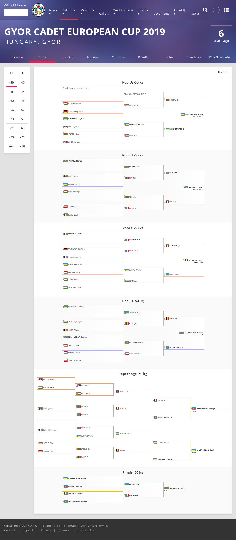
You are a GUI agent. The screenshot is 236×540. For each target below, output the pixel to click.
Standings (194, 57)
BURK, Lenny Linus (79, 111)
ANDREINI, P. (137, 241)
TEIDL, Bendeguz (78, 193)
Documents (161, 13)
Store (195, 13)
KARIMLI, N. (137, 168)
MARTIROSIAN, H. (140, 126)
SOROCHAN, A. (138, 271)
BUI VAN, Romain (78, 257)
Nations (92, 57)
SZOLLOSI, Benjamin (80, 323)
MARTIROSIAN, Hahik (82, 120)
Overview (17, 57)
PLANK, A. (135, 281)
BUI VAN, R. (136, 251)
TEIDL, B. (134, 199)
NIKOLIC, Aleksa (77, 126)
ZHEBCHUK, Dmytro (80, 308)
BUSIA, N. (134, 208)
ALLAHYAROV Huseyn (185, 334)
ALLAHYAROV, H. (140, 344)
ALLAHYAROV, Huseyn (82, 339)
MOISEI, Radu (76, 178)
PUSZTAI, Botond (78, 105)
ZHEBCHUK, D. (137, 314)
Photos (168, 57)
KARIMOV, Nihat (78, 354)
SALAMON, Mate (78, 287)
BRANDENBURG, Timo (81, 251)
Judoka (67, 57)
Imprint (28, 530)
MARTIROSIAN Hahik (185, 116)
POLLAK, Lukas (77, 208)
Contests (118, 57)
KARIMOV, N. (137, 354)
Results (143, 57)
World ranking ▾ (123, 11)
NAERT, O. (135, 323)
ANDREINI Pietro (188, 261)
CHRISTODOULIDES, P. (143, 96)
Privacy (46, 530)
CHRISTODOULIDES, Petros (84, 90)
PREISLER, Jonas (77, 272)
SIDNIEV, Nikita (77, 184)
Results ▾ (143, 11)
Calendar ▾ (68, 11)
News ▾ (53, 11)
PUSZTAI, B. (136, 105)
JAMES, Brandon (77, 142)
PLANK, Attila (76, 281)
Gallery (104, 13)
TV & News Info (219, 57)
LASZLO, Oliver (77, 345)
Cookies (63, 530)
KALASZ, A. (135, 135)
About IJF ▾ (180, 11)
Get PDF (220, 73)
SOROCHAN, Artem (79, 266)
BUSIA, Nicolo (76, 215)
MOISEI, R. (135, 178)
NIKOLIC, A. (88, 387)
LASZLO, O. (87, 450)
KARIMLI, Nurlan (79, 163)
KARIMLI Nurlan (188, 188)
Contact (9, 530)
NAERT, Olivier (76, 330)
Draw (42, 57)
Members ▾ (87, 11)
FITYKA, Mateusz (78, 360)
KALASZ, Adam (76, 135)
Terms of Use (86, 530)
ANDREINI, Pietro (79, 235)
